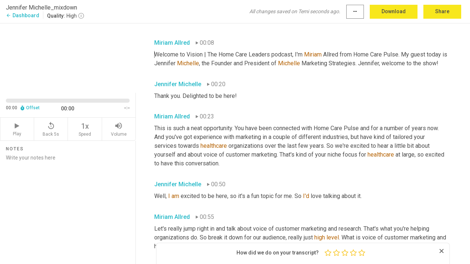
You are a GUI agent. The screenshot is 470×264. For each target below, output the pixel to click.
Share (442, 11)
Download (394, 11)
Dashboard (22, 15)
